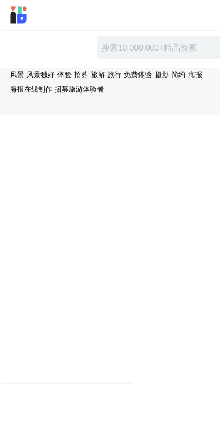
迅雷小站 (34, 15)
